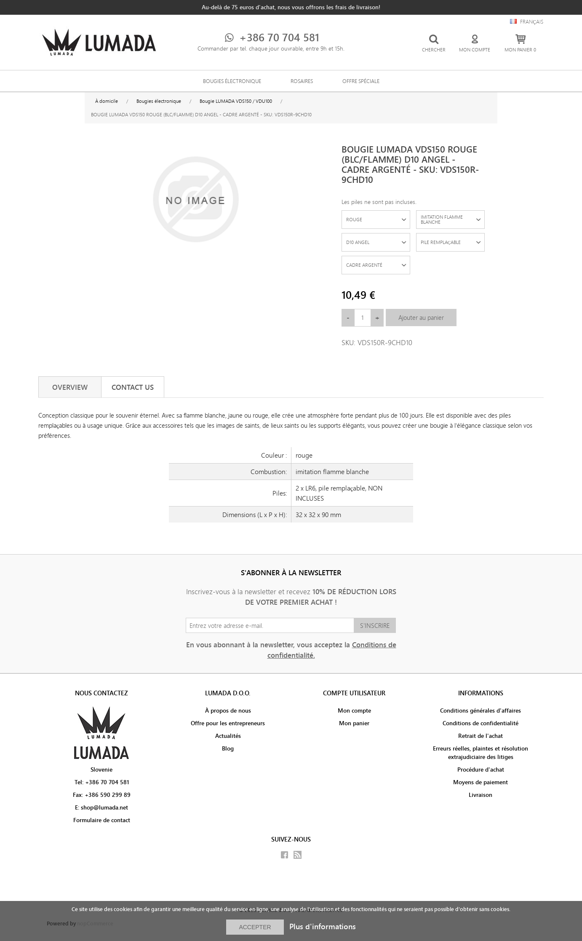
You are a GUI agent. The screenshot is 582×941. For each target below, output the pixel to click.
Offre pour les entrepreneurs (228, 723)
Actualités (228, 736)
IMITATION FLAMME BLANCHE (442, 219)
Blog (228, 748)
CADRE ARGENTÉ (364, 264)
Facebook (284, 854)
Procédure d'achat (480, 769)
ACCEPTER (255, 927)
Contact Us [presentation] (133, 387)
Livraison (480, 795)
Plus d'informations (322, 926)
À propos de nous (228, 710)
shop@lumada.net (104, 807)
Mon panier (354, 723)
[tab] (69, 387)
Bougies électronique (232, 81)
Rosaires (302, 81)
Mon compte (354, 710)
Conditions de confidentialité (480, 723)
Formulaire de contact (101, 820)
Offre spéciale (360, 81)
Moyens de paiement (480, 782)
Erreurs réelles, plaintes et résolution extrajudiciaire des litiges (480, 752)
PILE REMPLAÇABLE (441, 242)
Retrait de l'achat (480, 736)
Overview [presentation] (70, 387)
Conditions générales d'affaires (480, 710)
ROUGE (354, 219)
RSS (297, 854)
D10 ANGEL (357, 242)
